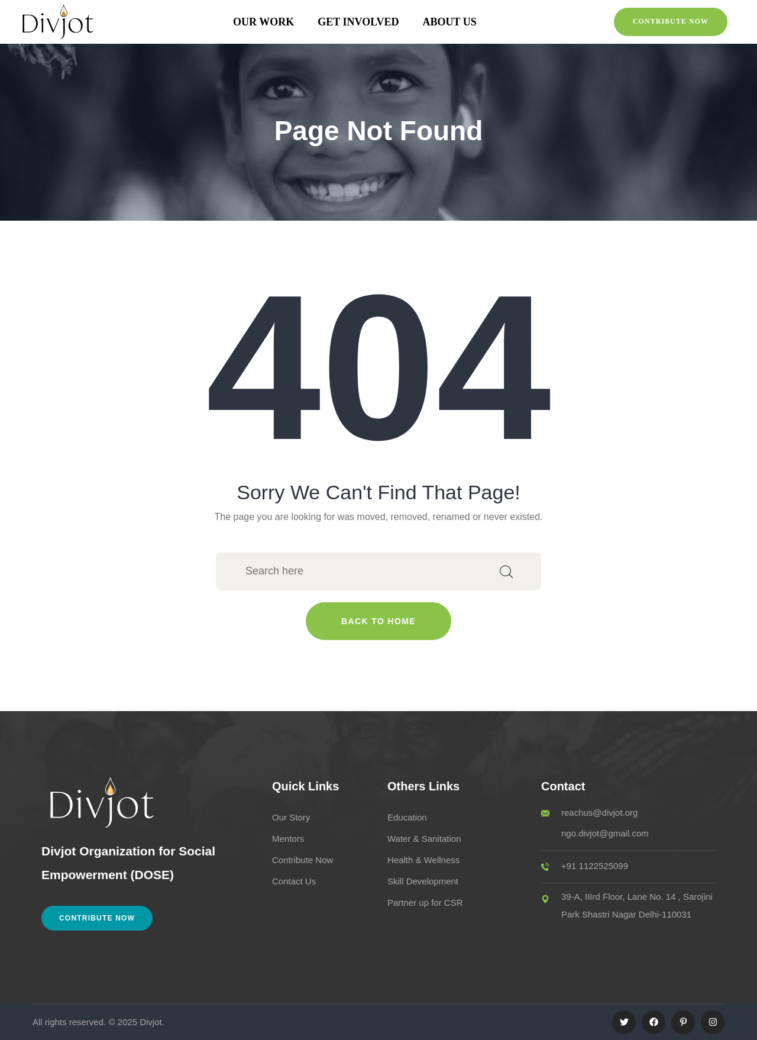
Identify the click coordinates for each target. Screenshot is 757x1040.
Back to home (378, 621)
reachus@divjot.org (599, 813)
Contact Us (294, 881)
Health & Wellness (423, 860)
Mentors (288, 839)
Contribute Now (97, 918)
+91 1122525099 (594, 866)
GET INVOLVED (358, 22)
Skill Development (422, 881)
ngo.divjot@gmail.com (605, 833)
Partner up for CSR (425, 902)
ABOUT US (450, 22)
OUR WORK (263, 22)
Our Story (291, 817)
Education (407, 817)
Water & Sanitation (424, 839)
